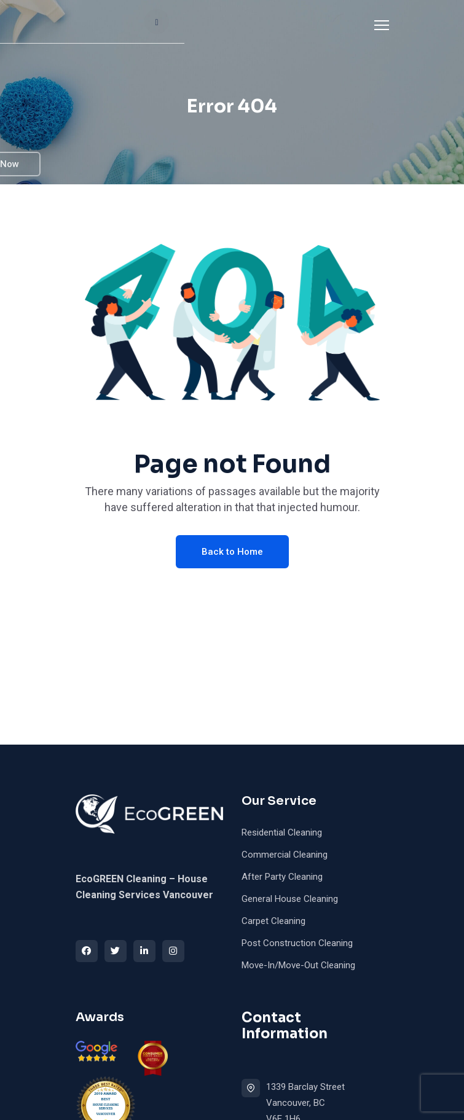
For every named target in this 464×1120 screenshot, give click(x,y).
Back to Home (232, 551)
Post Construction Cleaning (297, 943)
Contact (104, 150)
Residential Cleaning (282, 832)
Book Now (356, 90)
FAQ (182, 90)
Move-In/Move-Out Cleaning (298, 965)
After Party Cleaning (282, 876)
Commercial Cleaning (285, 854)
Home (98, 30)
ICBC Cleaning (118, 90)
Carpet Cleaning (273, 920)
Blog (223, 90)
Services (203, 30)
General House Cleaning (290, 898)
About (147, 30)
